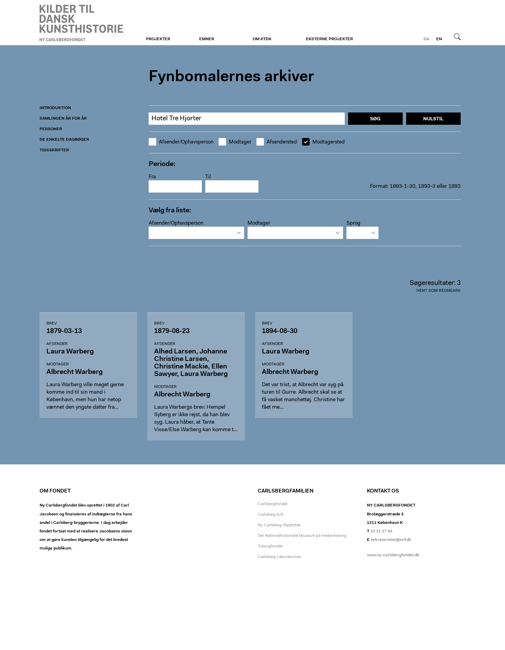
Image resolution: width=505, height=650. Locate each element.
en (439, 39)
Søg (457, 36)
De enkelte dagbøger (64, 140)
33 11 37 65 (381, 531)
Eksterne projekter (329, 39)
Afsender (57, 344)
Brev (51, 323)
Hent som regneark (438, 291)
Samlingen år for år (63, 119)
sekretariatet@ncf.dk (391, 540)
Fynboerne (81, 23)
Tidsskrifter (54, 150)
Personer (51, 129)
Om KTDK (262, 39)
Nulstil (433, 119)
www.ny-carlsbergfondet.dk (393, 555)
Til (208, 177)
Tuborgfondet (270, 546)
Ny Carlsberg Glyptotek (279, 525)
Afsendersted (276, 142)
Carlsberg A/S (270, 515)
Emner (206, 39)
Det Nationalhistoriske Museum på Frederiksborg (302, 536)
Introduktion (55, 108)
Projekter (158, 39)
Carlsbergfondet (272, 504)
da (426, 39)
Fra (152, 177)
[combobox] (196, 233)
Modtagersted (323, 142)
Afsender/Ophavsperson (181, 142)
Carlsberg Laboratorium (279, 557)
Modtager (235, 142)
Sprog (353, 223)
